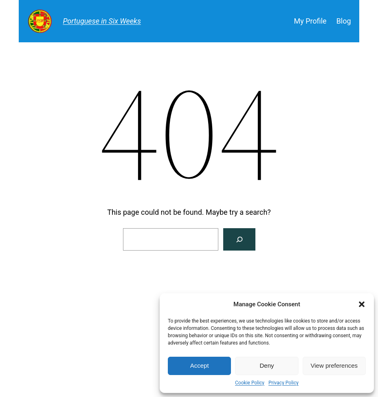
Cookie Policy (249, 383)
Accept (199, 365)
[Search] (239, 239)
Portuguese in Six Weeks (102, 21)
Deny (266, 365)
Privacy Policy (283, 383)
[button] (362, 304)
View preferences (334, 365)
